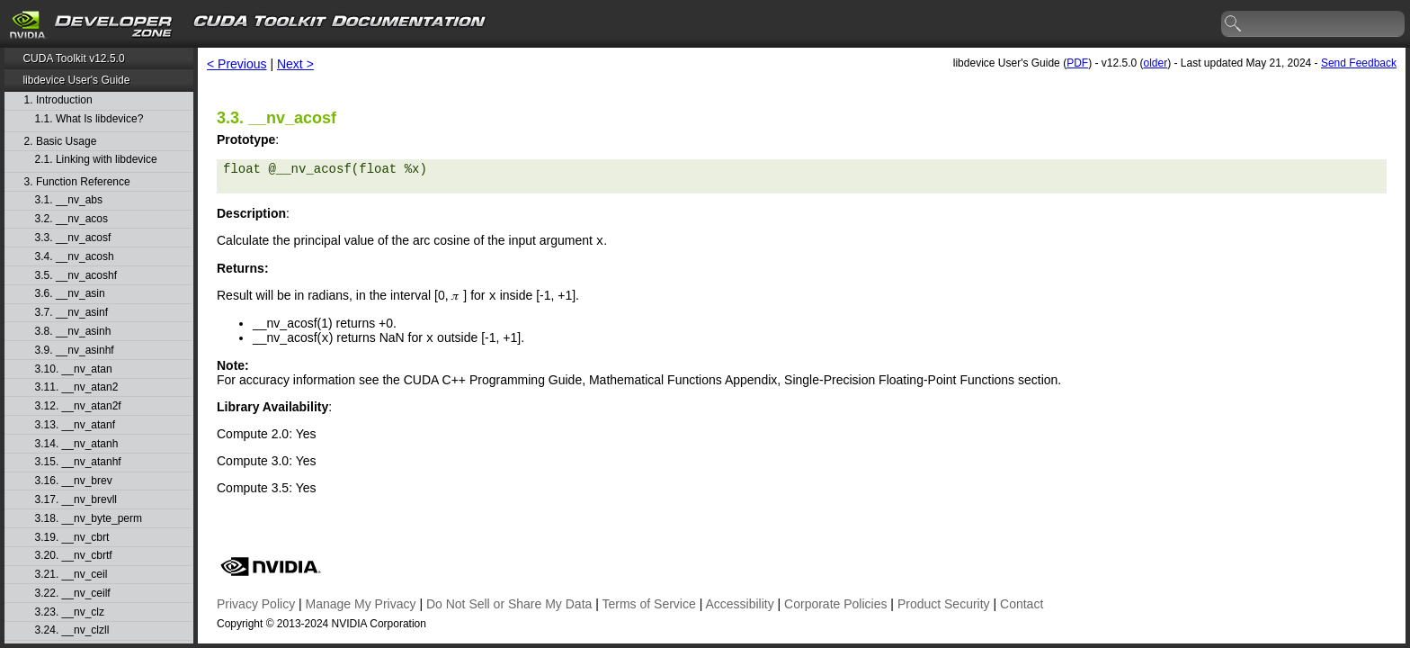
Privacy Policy (256, 604)
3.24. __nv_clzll (72, 630)
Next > (295, 64)
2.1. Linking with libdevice (96, 160)
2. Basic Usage (60, 142)
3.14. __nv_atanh (77, 444)
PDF (1077, 63)
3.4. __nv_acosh (74, 257)
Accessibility (739, 604)
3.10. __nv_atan (73, 369)
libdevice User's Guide (75, 80)
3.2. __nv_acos (71, 219)
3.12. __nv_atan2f (78, 406)
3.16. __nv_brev (73, 481)
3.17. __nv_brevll (76, 500)
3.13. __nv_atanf (75, 425)
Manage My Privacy (361, 604)
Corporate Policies (835, 604)
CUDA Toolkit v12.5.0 (73, 58)
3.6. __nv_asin (70, 294)
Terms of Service (649, 604)
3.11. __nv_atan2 (77, 387)
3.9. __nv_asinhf (74, 350)
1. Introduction (58, 100)
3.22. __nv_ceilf (73, 593)
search (1234, 24)
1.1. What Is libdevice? (89, 119)
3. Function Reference (77, 182)
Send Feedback (1359, 63)
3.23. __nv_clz (69, 612)
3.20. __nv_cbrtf (73, 556)
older (1155, 63)
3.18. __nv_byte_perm (88, 519)
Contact (1021, 604)
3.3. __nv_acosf (73, 238)
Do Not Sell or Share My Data (509, 604)
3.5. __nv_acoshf (76, 276)
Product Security (943, 604)
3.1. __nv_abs (69, 200)
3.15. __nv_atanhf (78, 462)
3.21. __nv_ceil (71, 574)
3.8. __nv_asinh (73, 332)
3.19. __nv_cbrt (72, 538)
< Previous (237, 64)
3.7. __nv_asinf (71, 313)
